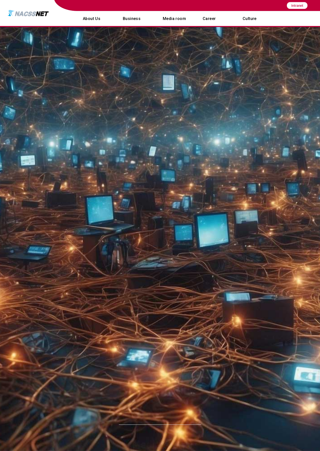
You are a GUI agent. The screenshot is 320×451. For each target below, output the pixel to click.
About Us (91, 18)
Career (209, 18)
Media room (174, 18)
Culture (250, 18)
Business (132, 18)
